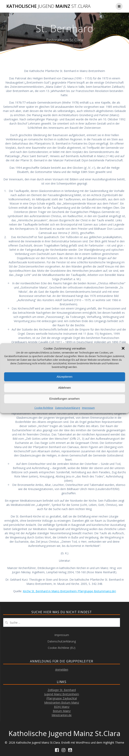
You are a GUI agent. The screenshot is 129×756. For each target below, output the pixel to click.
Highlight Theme (113, 742)
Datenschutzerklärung (67, 407)
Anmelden (61, 669)
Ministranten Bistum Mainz (61, 702)
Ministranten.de (62, 715)
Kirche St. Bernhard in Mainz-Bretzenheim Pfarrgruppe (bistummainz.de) (69, 591)
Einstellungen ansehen (64, 398)
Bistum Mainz (62, 711)
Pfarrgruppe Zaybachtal (61, 698)
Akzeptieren (64, 376)
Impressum (88, 407)
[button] (123, 348)
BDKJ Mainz (61, 707)
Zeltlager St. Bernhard (62, 690)
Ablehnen (64, 387)
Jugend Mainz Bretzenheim (61, 694)
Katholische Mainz (48, 6)
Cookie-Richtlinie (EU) (61, 648)
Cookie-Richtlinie (43, 407)
